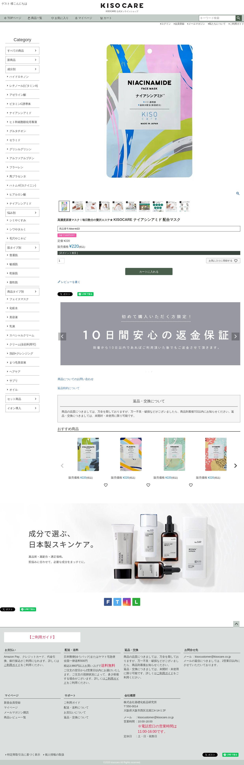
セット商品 (14, 399)
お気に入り (60, 18)
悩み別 (11, 212)
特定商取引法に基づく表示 (23, 754)
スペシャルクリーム (21, 335)
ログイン (166, 23)
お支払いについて (75, 712)
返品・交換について (76, 717)
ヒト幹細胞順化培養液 (23, 122)
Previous (62, 336)
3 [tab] (152, 372)
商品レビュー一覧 (15, 717)
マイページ (83, 18)
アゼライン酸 (17, 94)
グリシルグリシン (20, 149)
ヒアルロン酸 (17, 194)
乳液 (12, 326)
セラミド (14, 140)
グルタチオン (17, 131)
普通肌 (13, 255)
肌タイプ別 (14, 247)
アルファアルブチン (21, 158)
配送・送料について (76, 707)
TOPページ (12, 18)
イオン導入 (14, 408)
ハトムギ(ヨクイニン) (22, 185)
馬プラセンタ (17, 176)
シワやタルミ (17, 229)
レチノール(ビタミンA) (23, 85)
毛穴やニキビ (17, 238)
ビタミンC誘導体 (20, 103)
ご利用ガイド (12, 664)
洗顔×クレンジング (21, 353)
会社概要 (129, 695)
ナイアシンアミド (20, 112)
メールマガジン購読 (16, 712)
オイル (13, 389)
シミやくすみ (17, 220)
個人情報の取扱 (54, 754)
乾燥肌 (13, 273)
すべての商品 (15, 50)
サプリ (13, 380)
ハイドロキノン (19, 76)
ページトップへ (236, 624)
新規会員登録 (12, 702)
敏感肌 (13, 264)
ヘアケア (14, 371)
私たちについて (217, 23)
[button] (62, 465)
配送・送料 (71, 650)
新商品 (11, 59)
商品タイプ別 (15, 291)
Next (235, 336)
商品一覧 (35, 18)
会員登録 (179, 23)
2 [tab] (149, 372)
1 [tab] (146, 372)
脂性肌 (13, 282)
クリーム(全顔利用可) (22, 344)
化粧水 (13, 308)
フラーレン (16, 167)
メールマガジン (196, 23)
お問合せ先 (191, 650)
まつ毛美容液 (17, 362)
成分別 (11, 69)
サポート (70, 695)
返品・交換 (131, 650)
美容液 (13, 317)
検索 (239, 18)
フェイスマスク (19, 299)
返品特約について (69, 388)
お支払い (10, 650)
